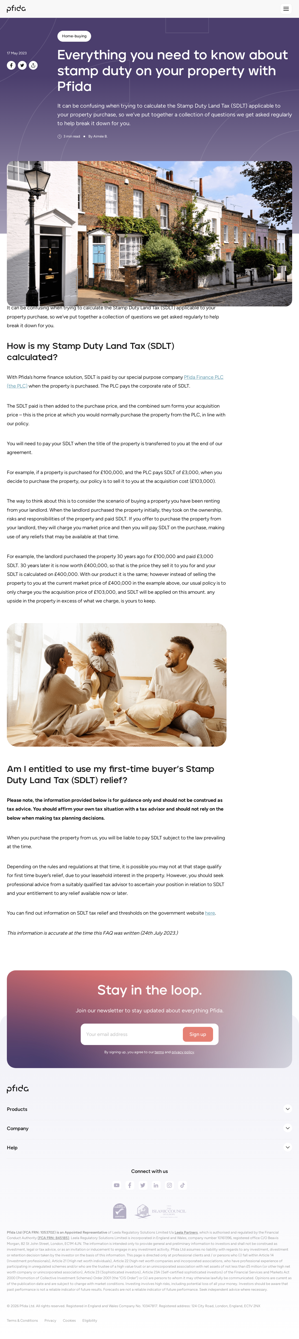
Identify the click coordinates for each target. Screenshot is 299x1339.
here (210, 913)
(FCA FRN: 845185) (53, 1238)
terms (159, 1052)
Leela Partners (186, 1232)
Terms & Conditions (22, 1320)
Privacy (50, 1320)
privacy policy (183, 1052)
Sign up (197, 1034)
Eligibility (89, 1320)
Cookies (69, 1320)
